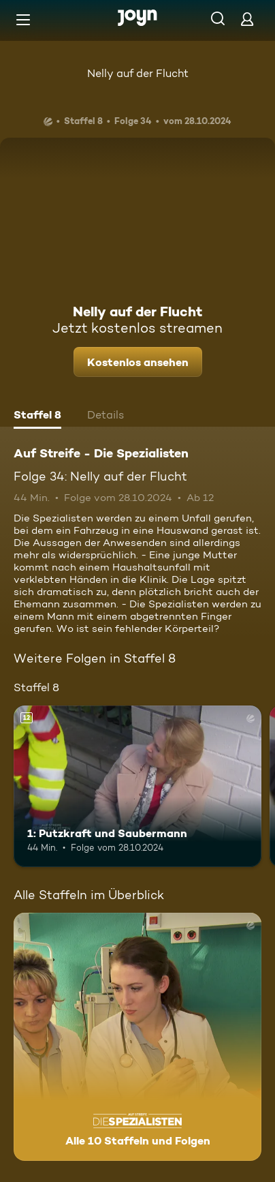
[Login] (247, 19)
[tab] (37, 416)
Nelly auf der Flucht (138, 73)
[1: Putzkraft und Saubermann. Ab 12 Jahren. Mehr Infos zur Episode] (137, 786)
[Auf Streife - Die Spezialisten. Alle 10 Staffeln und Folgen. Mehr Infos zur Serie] (137, 1037)
